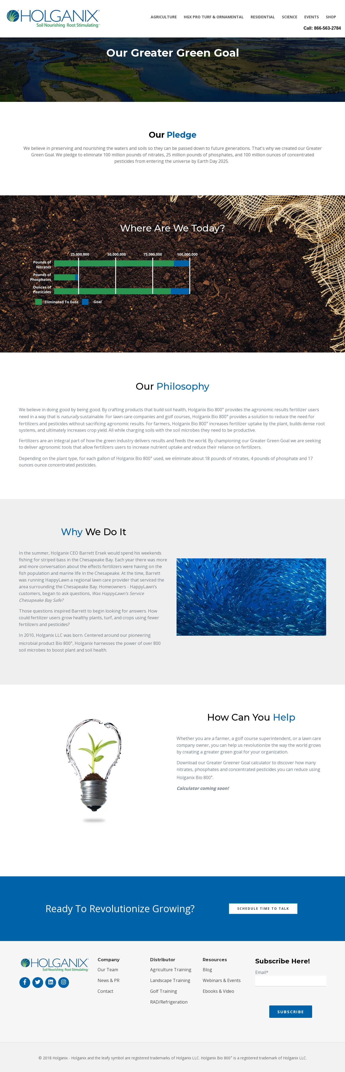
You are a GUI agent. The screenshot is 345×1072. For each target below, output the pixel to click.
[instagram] (63, 982)
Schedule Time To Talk (263, 908)
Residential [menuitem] (263, 16)
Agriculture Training (170, 970)
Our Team (108, 970)
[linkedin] (50, 982)
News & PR (108, 980)
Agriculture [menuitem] (164, 16)
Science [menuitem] (289, 16)
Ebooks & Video (218, 991)
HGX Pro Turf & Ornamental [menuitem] (214, 16)
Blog (207, 970)
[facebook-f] (24, 982)
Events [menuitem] (311, 16)
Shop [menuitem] (331, 16)
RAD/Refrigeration (169, 1002)
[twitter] (37, 982)
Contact (105, 991)
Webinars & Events (222, 980)
